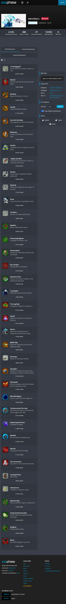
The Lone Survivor (15, 462)
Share (52, 124)
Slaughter (13, 527)
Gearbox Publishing (56, 88)
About (25, 571)
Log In (62, 2)
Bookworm (13, 132)
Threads (47, 563)
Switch (55, 97)
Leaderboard (42, 23)
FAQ (24, 563)
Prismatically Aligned (16, 238)
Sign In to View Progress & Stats (52, 78)
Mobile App (26, 566)
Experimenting (15, 501)
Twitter (47, 566)
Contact (26, 573)
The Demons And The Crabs (18, 408)
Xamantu (10, 570)
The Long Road (15, 304)
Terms (25, 583)
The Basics (13, 212)
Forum (49, 23)
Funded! (12, 107)
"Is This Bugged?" (15, 67)
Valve (18, 573)
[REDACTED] (13, 342)
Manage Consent (28, 578)
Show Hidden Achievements (52, 111)
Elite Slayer (13, 357)
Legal (25, 576)
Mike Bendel (12, 568)
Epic (51, 97)
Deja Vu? (13, 449)
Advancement (14, 488)
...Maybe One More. (16, 159)
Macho (12, 540)
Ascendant (13, 369)
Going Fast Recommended (18, 513)
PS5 (59, 97)
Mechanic (13, 94)
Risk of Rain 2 (33, 19)
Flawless (12, 172)
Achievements (33, 23)
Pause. (12, 199)
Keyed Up (13, 185)
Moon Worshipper (15, 396)
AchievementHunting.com (53, 571)
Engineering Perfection (17, 422)
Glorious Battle (15, 250)
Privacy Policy (27, 581)
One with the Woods (16, 120)
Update (60, 106)
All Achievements (10, 49)
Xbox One (60, 95)
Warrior (12, 329)
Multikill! (13, 435)
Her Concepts (14, 265)
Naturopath (14, 382)
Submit (45, 120)
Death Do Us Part (15, 277)
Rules (25, 568)
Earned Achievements (28, 49)
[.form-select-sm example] (51, 106)
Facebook (47, 568)
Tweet (58, 120)
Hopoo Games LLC (55, 90)
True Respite (14, 291)
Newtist (12, 80)
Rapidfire (13, 225)
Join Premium (27, 586)
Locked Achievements (19, 55)
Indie (51, 93)
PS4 (56, 95)
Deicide (12, 316)
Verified (12, 145)
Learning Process (15, 475)
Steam (52, 95)
